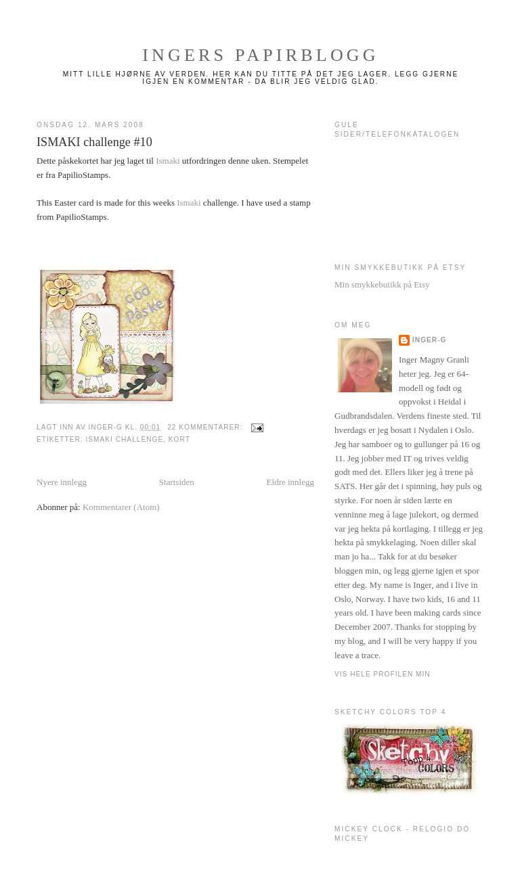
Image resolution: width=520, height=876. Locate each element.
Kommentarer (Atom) (121, 507)
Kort (179, 439)
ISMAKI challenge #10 (94, 142)
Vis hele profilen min (382, 674)
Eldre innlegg (290, 482)
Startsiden (176, 482)
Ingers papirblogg (260, 55)
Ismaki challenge (124, 439)
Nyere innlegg (62, 482)
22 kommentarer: (206, 427)
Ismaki (167, 161)
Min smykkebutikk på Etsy (381, 284)
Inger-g (429, 340)
